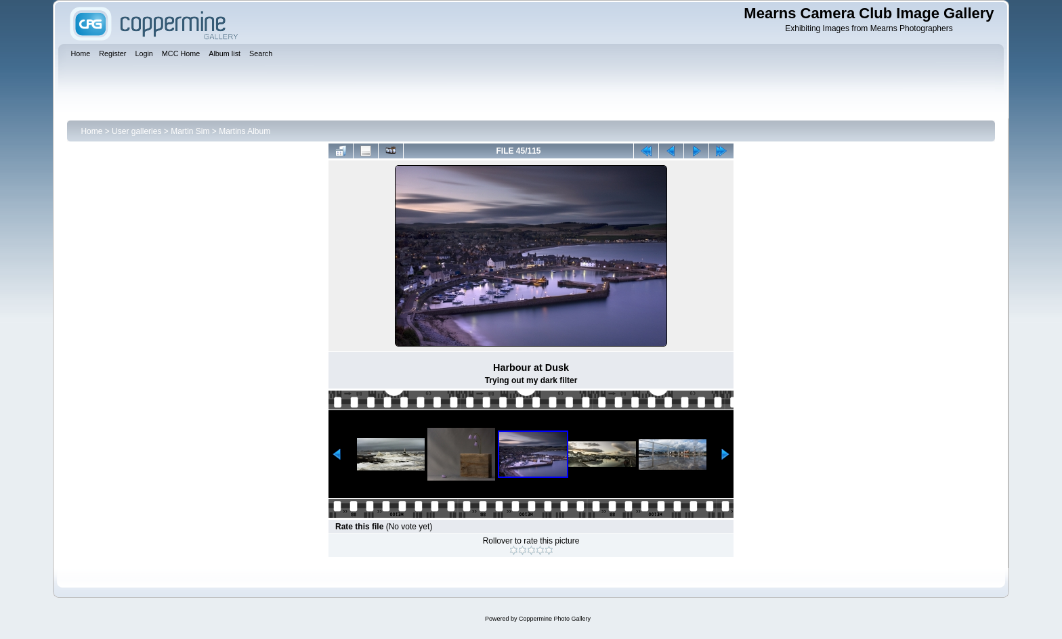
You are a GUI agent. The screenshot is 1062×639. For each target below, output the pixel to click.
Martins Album (244, 131)
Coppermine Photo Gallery (555, 618)
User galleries (136, 131)
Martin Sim (190, 131)
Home (91, 131)
